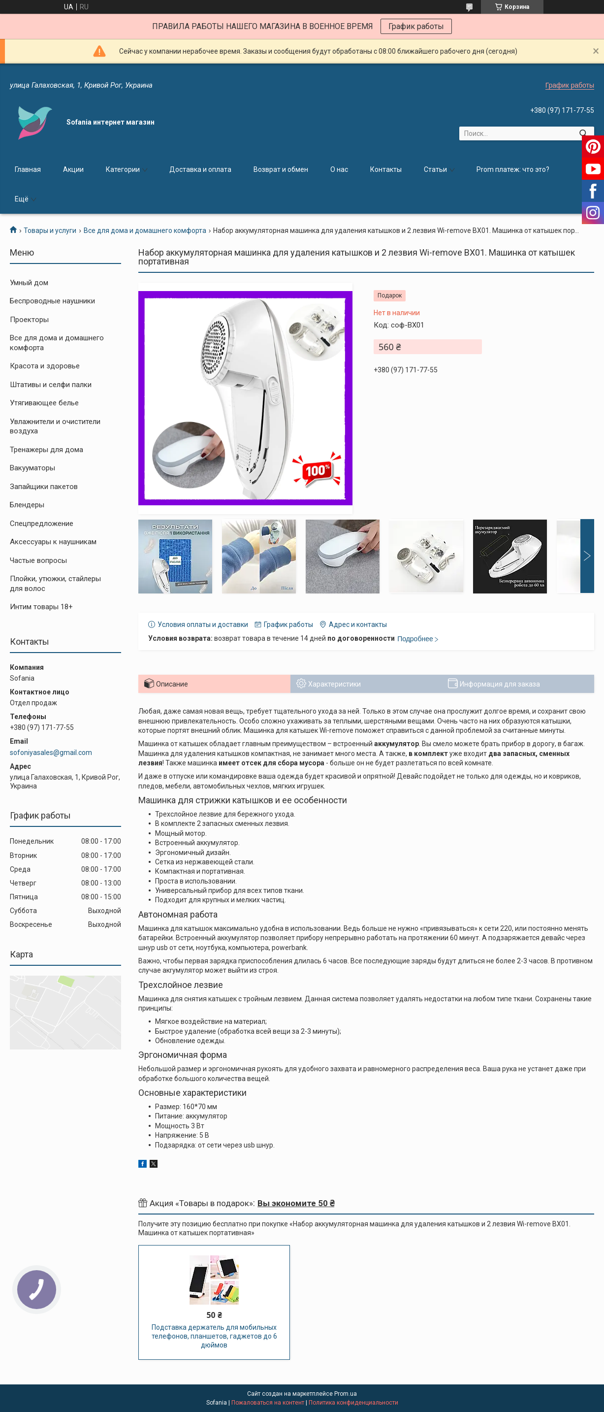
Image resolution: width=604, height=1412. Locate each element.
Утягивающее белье (44, 402)
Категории (123, 169)
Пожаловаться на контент (267, 1402)
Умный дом (29, 282)
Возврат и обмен (281, 169)
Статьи (435, 169)
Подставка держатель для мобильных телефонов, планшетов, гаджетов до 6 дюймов (214, 1336)
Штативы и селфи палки (51, 384)
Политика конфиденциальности (353, 1402)
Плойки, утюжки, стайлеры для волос (55, 583)
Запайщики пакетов (44, 486)
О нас (339, 169)
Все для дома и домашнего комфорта (145, 230)
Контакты (386, 169)
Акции (73, 169)
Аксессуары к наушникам (53, 541)
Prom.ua (345, 1393)
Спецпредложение (41, 523)
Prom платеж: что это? (513, 169)
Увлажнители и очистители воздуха (55, 426)
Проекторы (29, 319)
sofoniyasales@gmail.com (51, 752)
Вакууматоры (32, 467)
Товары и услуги (50, 230)
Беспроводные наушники (52, 300)
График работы (416, 26)
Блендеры (27, 504)
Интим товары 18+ (41, 606)
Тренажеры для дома (46, 449)
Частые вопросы (38, 560)
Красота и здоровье (45, 365)
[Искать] (583, 133)
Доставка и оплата (200, 169)
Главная (28, 169)
